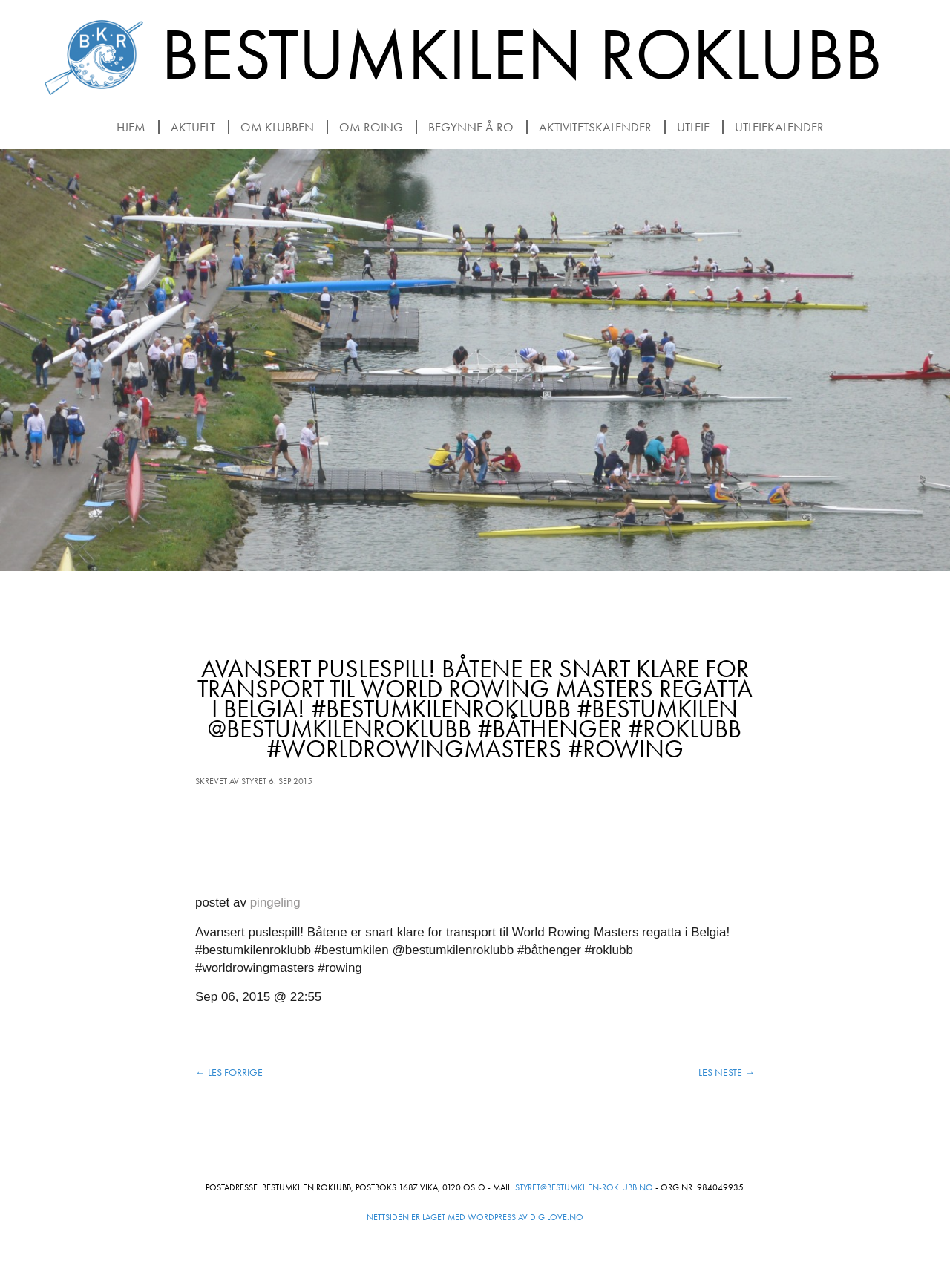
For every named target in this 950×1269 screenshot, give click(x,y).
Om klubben (277, 127)
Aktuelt (193, 127)
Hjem (131, 127)
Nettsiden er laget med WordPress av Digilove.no (475, 1217)
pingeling (275, 903)
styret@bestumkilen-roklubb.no (584, 1187)
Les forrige (229, 1072)
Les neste (726, 1072)
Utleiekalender (779, 127)
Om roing (371, 127)
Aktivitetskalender (595, 127)
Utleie (693, 127)
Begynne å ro (471, 127)
